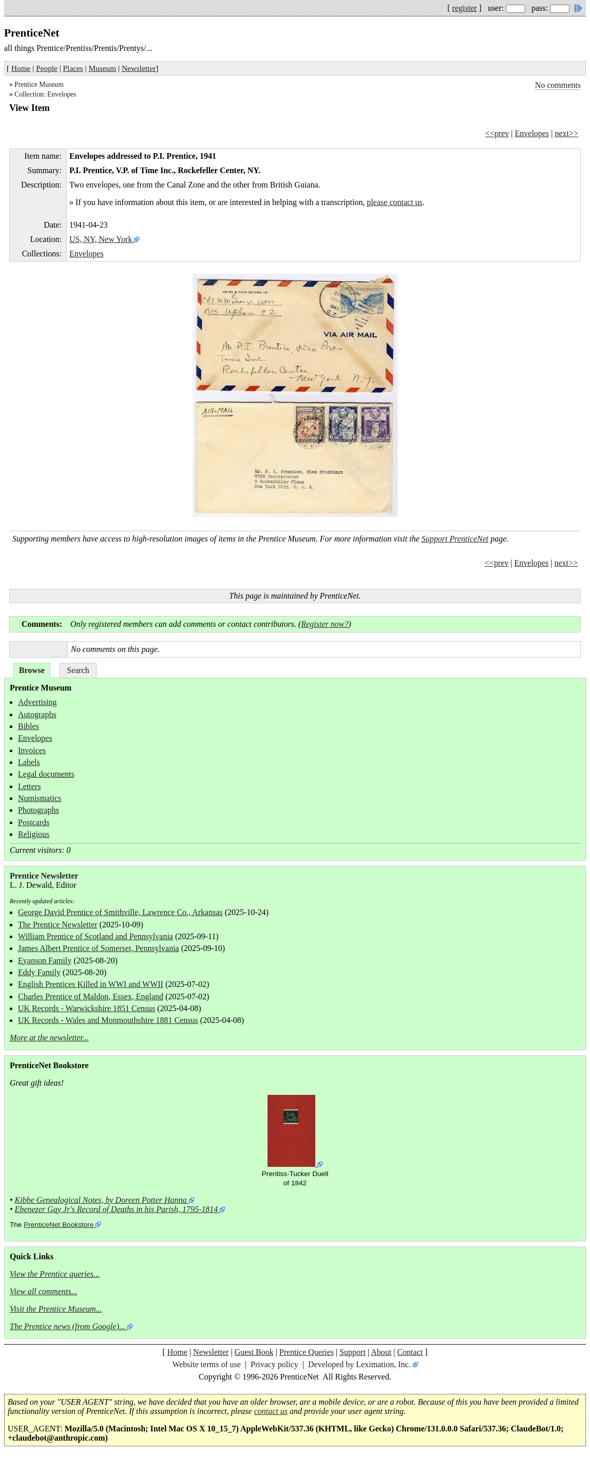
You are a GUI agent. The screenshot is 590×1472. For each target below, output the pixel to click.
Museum (103, 68)
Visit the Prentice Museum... (56, 1309)
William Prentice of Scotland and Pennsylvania (95, 936)
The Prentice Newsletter (58, 924)
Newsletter (139, 68)
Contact (410, 1352)
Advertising (37, 702)
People (47, 68)
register (464, 8)
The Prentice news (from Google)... (67, 1326)
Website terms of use (206, 1364)
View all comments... (44, 1291)
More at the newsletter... (49, 1037)
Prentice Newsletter (44, 875)
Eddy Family (39, 972)
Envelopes (532, 133)
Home (20, 68)
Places (73, 68)
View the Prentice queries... (55, 1274)
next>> (566, 133)
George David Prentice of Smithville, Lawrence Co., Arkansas (120, 912)
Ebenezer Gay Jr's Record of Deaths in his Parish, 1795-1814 (116, 1209)
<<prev (497, 133)
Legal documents (46, 774)
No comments (558, 85)
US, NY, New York (100, 239)
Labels (29, 762)
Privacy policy (274, 1364)
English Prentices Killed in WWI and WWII (90, 984)
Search (78, 670)
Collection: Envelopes (45, 94)
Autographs (37, 714)
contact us (271, 1411)
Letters (29, 786)
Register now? (324, 624)
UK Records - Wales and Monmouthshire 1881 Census (108, 1020)
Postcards (33, 822)
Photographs (38, 810)
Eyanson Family (44, 960)
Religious (33, 834)
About (381, 1352)
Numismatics (39, 798)
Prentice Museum (39, 84)
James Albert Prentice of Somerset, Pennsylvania (98, 948)
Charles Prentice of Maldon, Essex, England (90, 996)
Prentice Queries (306, 1352)
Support (352, 1352)
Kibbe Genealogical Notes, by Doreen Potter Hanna (101, 1200)
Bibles (28, 726)
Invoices (32, 750)
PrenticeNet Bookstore (58, 1224)
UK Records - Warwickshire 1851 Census (86, 1008)
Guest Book (254, 1352)
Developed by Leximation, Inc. (359, 1364)
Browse (32, 670)
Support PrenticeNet (455, 538)
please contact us (394, 202)
